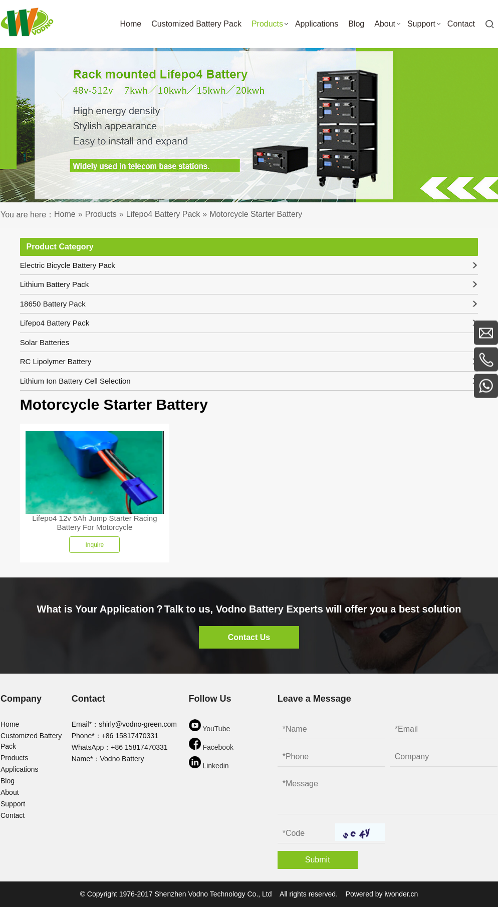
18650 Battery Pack (248, 303)
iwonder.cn (401, 894)
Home (10, 724)
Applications (20, 769)
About (10, 792)
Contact (13, 815)
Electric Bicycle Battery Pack (248, 265)
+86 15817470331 (130, 736)
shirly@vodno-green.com (138, 724)
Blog (8, 781)
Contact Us (249, 637)
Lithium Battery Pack (248, 284)
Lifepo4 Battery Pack (248, 323)
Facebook (211, 744)
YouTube (209, 726)
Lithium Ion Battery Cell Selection (248, 381)
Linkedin (209, 763)
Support (13, 804)
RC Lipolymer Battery (248, 361)
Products (14, 758)
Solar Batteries (44, 342)
